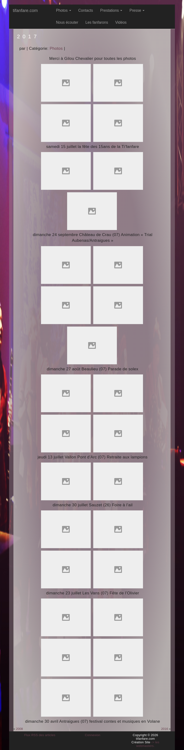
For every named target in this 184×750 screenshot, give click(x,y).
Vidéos (120, 22)
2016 (164, 729)
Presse (136, 10)
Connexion (92, 735)
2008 (19, 729)
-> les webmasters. (147, 744)
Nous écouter (67, 22)
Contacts (85, 10)
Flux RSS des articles (39, 735)
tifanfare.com (25, 10)
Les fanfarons (96, 22)
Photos (63, 10)
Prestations (111, 10)
